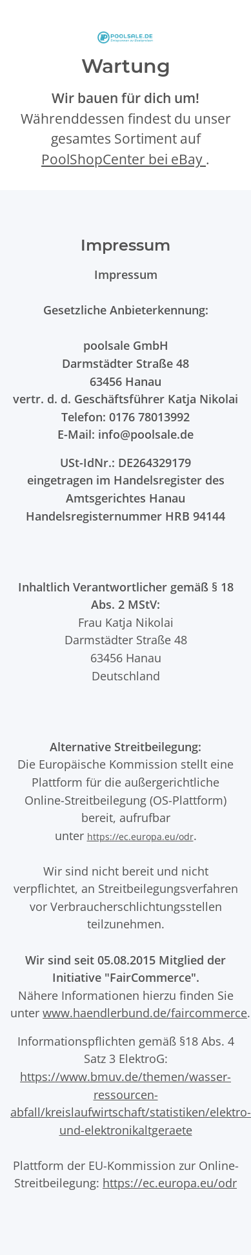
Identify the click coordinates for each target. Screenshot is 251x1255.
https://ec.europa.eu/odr (140, 836)
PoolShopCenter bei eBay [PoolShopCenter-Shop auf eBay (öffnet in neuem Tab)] (123, 159)
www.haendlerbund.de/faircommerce (145, 1012)
